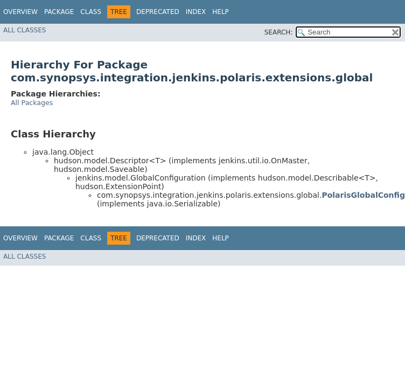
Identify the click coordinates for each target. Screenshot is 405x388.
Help (220, 12)
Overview (20, 12)
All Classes (24, 30)
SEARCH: (278, 32)
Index (196, 12)
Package (59, 12)
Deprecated (157, 12)
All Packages (32, 103)
